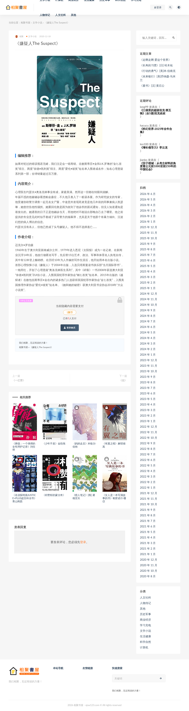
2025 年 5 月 (148, 265)
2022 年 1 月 (148, 487)
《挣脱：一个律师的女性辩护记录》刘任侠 (23, 446)
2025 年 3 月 (148, 277)
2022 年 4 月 (148, 471)
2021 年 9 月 (148, 509)
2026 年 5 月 (148, 199)
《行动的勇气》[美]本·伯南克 (158, 70)
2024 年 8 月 (148, 315)
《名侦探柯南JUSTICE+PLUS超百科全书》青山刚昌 (24, 498)
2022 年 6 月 (148, 459)
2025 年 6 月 (148, 260)
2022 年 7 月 (148, 454)
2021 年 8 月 (148, 515)
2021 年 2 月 (148, 548)
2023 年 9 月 (148, 376)
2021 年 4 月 (148, 537)
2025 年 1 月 (148, 288)
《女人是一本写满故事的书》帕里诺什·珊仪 (114, 498)
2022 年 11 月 (148, 432)
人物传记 (45, 14)
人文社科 (60, 14)
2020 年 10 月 (148, 570)
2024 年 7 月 (148, 321)
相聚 (19, 36)
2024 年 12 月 (148, 293)
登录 (83, 542)
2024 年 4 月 (148, 338)
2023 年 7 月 (148, 387)
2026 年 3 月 (148, 210)
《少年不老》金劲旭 (53, 443)
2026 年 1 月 (148, 221)
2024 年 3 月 (148, 343)
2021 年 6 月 (148, 526)
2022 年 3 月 (148, 476)
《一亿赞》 (18, 380)
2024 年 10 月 (148, 304)
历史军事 (145, 614)
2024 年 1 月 (148, 354)
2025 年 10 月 (148, 238)
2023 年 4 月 (148, 404)
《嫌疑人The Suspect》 (41, 347)
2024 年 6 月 (148, 326)
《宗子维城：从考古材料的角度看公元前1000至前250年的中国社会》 (158, 166)
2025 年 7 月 (148, 254)
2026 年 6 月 (148, 193)
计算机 (144, 647)
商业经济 (145, 619)
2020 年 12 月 (148, 559)
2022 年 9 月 (148, 443)
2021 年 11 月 (148, 498)
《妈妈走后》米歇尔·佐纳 (84, 445)
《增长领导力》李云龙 (154, 147)
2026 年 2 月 (148, 216)
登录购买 (69, 328)
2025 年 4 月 (148, 271)
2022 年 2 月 (148, 482)
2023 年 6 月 (148, 393)
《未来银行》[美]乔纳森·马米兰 (158, 78)
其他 (73, 14)
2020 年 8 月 (148, 576)
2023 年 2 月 (148, 415)
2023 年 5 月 (148, 398)
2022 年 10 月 (148, 437)
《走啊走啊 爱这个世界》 (155, 59)
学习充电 (145, 625)
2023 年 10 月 (148, 371)
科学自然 (145, 641)
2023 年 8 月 (148, 382)
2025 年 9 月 (148, 243)
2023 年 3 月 (148, 410)
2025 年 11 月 (148, 232)
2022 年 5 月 (148, 465)
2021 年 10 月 (148, 504)
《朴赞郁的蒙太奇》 (53, 495)
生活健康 (145, 636)
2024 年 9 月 (148, 310)
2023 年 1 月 (148, 421)
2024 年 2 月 (148, 349)
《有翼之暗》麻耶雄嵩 (113, 445)
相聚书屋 (25, 22)
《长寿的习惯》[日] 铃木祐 (156, 65)
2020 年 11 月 (148, 565)
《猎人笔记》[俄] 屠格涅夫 (84, 496)
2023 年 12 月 (148, 360)
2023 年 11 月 (148, 365)
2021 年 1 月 (148, 554)
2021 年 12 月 (148, 493)
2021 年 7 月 (148, 520)
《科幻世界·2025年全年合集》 (156, 130)
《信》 (123, 380)
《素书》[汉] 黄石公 (152, 85)
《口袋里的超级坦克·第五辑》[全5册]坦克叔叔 (155, 112)
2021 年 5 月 (148, 531)
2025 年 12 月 (148, 227)
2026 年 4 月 (148, 205)
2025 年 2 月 (148, 282)
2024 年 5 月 (148, 332)
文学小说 (37, 22)
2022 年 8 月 (148, 448)
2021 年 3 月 (148, 543)
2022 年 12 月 (148, 426)
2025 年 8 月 (148, 249)
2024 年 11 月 (148, 299)
